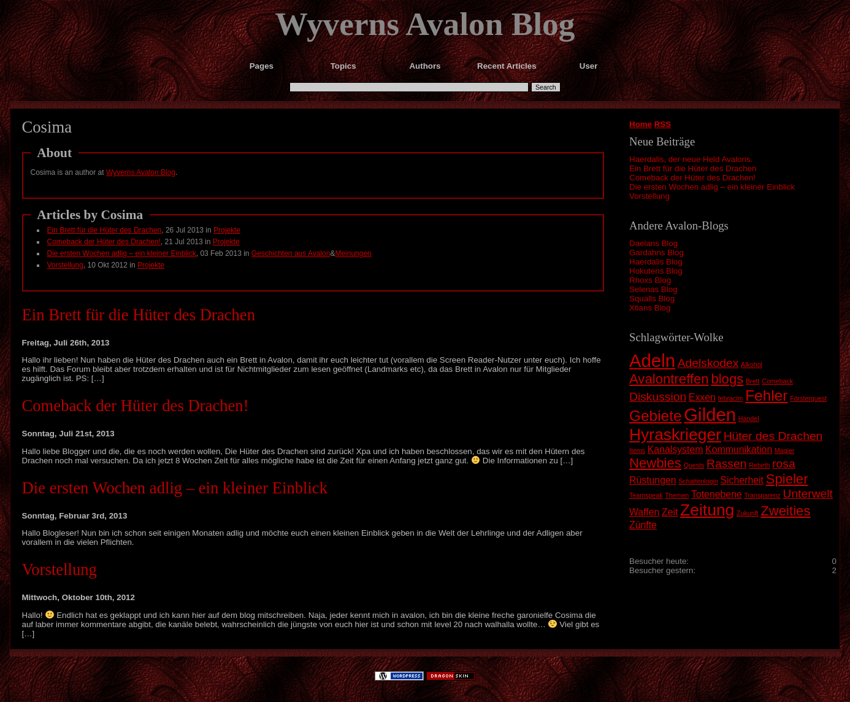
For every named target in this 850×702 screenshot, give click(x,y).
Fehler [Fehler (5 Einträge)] (766, 395)
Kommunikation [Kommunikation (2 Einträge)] (738, 449)
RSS (662, 124)
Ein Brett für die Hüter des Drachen (692, 168)
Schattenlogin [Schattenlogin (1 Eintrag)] (698, 481)
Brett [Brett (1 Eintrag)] (753, 381)
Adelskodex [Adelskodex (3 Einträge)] (708, 363)
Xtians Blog (649, 307)
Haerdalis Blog (656, 261)
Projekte (226, 230)
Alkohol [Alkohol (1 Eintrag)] (751, 364)
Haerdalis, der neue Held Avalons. (690, 159)
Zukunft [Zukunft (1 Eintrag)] (748, 513)
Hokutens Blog (656, 271)
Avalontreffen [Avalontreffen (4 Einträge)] (669, 379)
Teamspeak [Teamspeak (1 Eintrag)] (646, 495)
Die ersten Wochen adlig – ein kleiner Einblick (712, 186)
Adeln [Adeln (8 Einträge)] (652, 360)
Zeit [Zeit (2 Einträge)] (670, 512)
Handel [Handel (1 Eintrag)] (748, 418)
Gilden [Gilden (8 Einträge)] (710, 414)
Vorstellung (649, 196)
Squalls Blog (652, 298)
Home (640, 124)
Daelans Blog (653, 243)
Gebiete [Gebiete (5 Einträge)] (655, 415)
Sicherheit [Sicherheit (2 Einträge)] (742, 480)
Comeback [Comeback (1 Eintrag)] (777, 381)
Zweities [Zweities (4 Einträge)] (785, 511)
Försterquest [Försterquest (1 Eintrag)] (808, 398)
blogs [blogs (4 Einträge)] (727, 379)
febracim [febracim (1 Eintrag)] (730, 398)
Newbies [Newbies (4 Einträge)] (655, 463)
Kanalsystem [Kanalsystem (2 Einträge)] (675, 449)
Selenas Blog (653, 289)
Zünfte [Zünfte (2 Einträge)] (643, 525)
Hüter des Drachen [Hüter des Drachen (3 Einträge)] (773, 436)
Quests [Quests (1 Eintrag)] (694, 465)
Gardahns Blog (656, 252)
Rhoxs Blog (650, 280)
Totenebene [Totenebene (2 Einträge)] (716, 494)
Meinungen (353, 253)
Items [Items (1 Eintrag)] (637, 450)
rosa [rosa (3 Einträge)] (783, 463)
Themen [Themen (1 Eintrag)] (677, 495)
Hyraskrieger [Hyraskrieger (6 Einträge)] (675, 434)
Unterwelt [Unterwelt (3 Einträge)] (808, 493)
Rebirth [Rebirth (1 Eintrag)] (759, 465)
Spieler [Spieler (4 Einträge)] (787, 479)
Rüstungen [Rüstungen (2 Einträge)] (652, 480)
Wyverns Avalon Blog (425, 24)
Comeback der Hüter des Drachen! (692, 177)
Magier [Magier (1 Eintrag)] (785, 450)
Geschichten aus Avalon (291, 253)
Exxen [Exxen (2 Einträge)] (702, 397)
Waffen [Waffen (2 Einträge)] (644, 512)
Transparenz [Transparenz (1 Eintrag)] (762, 495)
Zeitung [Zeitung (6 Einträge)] (707, 510)
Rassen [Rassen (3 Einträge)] (726, 463)
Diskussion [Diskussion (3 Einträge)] (657, 396)
